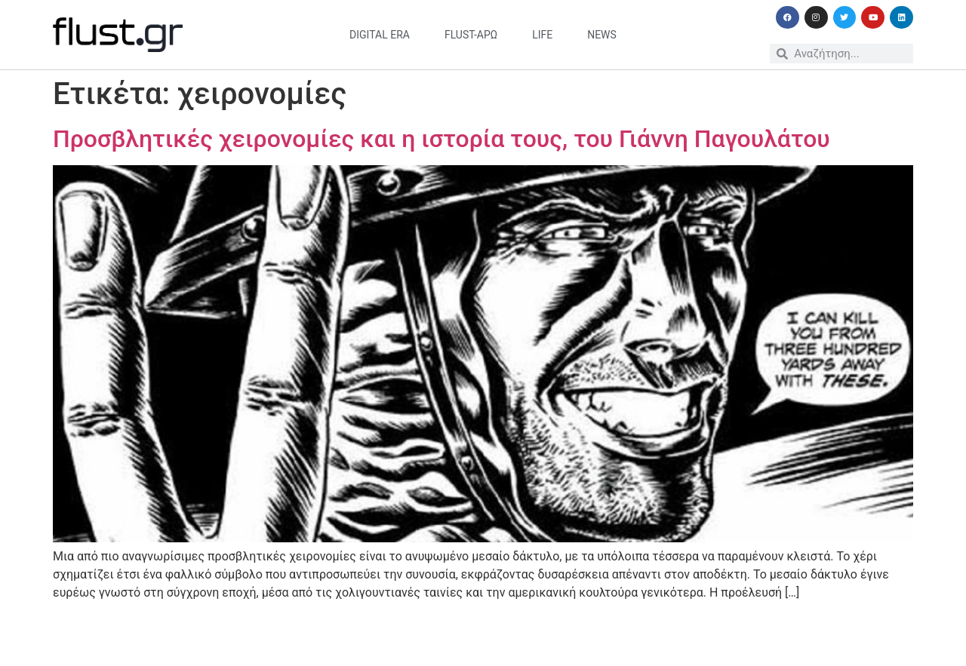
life (542, 35)
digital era (379, 35)
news (602, 35)
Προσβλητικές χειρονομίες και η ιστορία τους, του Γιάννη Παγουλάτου (441, 138)
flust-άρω (471, 35)
